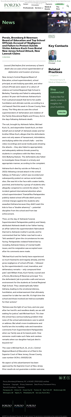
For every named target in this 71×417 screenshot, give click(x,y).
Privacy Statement (26, 384)
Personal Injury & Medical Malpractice (57, 81)
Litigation (54, 75)
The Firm (60, 8)
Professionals (28, 8)
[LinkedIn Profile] (60, 377)
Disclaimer (6, 384)
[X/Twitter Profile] (68, 377)
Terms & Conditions (9, 387)
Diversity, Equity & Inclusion (37, 4)
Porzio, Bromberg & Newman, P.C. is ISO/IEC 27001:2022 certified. (26, 381)
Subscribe (59, 4)
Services (39, 8)
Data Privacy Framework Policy (45, 384)
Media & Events (48, 8)
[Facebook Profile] (64, 377)
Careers (25, 4)
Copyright (15, 384)
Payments (49, 4)
